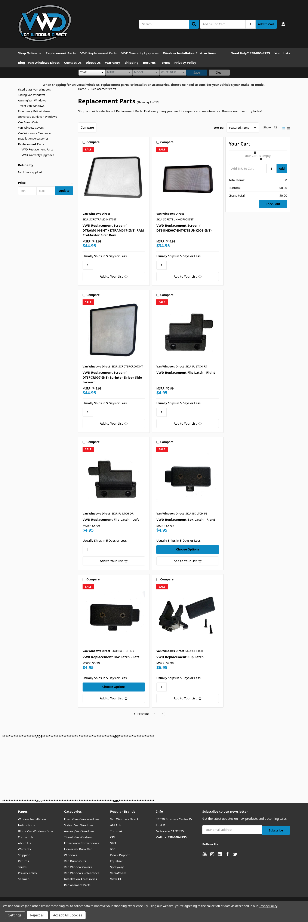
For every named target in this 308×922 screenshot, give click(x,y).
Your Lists (282, 53)
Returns (149, 62)
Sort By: (218, 127)
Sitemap (24, 879)
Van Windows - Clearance (34, 133)
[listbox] (91, 73)
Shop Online (29, 53)
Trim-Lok (116, 831)
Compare (87, 127)
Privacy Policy (185, 62)
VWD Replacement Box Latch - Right (185, 519)
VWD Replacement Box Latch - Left (111, 657)
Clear (219, 72)
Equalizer (116, 861)
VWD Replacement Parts (98, 53)
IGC (112, 849)
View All (115, 879)
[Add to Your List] (114, 276)
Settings (14, 915)
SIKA (113, 843)
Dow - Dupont (120, 855)
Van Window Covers (31, 127)
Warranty (112, 62)
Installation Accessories (33, 138)
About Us (93, 62)
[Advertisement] (130, 769)
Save (196, 72)
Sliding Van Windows (31, 95)
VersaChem (118, 873)
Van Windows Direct (124, 819)
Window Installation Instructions (189, 53)
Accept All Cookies (67, 915)
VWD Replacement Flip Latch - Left (111, 519)
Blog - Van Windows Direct (39, 62)
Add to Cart (266, 24)
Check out (273, 204)
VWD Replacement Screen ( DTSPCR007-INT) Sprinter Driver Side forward (112, 377)
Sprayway (117, 867)
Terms (165, 62)
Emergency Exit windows (34, 111)
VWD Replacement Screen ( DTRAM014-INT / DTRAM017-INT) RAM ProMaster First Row (113, 230)
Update (64, 191)
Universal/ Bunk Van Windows (37, 117)
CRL (113, 837)
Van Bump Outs (28, 122)
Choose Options (187, 549)
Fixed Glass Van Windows (34, 89)
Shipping (131, 62)
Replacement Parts (61, 53)
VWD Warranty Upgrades (139, 53)
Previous (141, 714)
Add (282, 169)
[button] (45, 182)
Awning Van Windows (32, 100)
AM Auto (116, 825)
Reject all (37, 915)
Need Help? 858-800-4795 (250, 53)
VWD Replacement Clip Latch (180, 657)
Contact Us (72, 62)
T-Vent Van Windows (31, 106)
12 (275, 127)
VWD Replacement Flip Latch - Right (185, 372)
